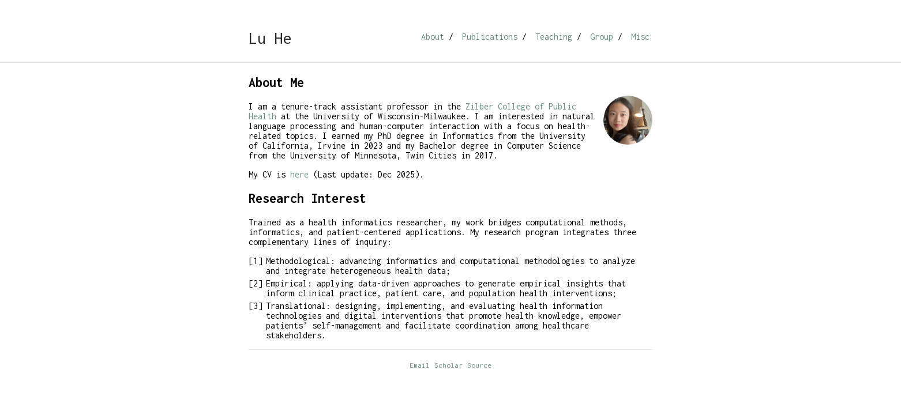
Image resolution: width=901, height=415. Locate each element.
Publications (489, 37)
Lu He (270, 38)
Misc (640, 37)
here (299, 174)
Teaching (553, 37)
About (432, 37)
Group (601, 37)
